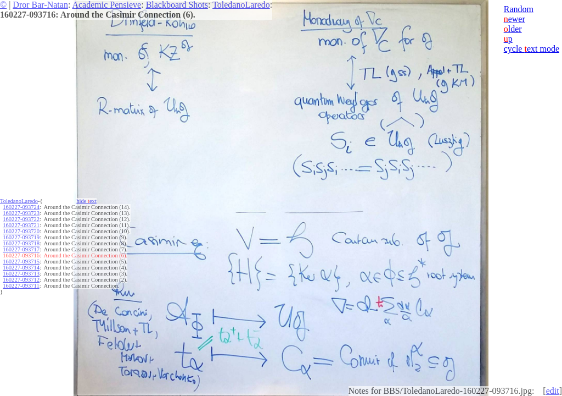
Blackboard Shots (177, 4)
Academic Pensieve (106, 4)
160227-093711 (21, 286)
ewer (514, 19)
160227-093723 (21, 213)
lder (513, 29)
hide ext (86, 201)
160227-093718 (21, 243)
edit (552, 390)
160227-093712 (21, 280)
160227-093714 (21, 268)
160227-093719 (21, 237)
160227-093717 (21, 249)
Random (518, 9)
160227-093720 (21, 231)
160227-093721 (21, 225)
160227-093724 (21, 207)
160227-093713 (21, 274)
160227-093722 (21, 219)
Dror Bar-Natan (40, 4)
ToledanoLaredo (241, 4)
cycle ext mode (531, 48)
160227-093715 (21, 261)
